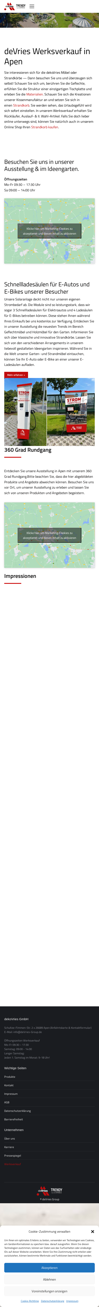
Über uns (9, 1138)
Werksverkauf (12, 1164)
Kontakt (9, 1085)
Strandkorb (21, 105)
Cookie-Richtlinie (30, 1301)
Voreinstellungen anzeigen (49, 1291)
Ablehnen (49, 1279)
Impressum (72, 1301)
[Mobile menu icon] (32, 6)
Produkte (9, 1077)
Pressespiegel (12, 1155)
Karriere (9, 1147)
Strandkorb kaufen (44, 127)
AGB (6, 1102)
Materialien (34, 94)
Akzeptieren (49, 1267)
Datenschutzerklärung (52, 1301)
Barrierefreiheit (13, 1119)
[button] (93, 1231)
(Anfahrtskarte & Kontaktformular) (70, 1028)
